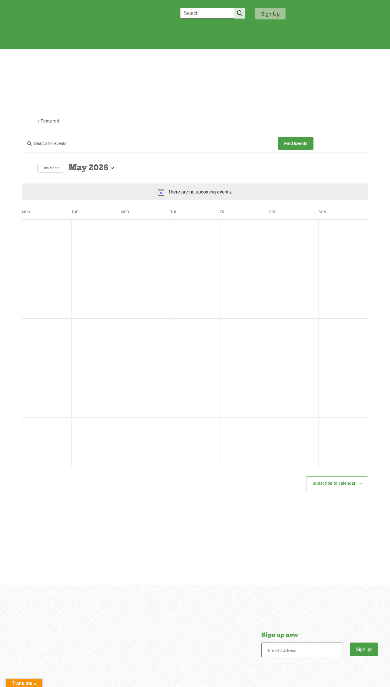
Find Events (295, 143)
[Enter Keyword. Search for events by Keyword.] (150, 143)
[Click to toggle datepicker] (91, 168)
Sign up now (279, 635)
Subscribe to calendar (333, 483)
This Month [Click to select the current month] (50, 168)
